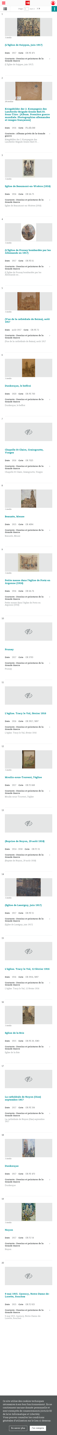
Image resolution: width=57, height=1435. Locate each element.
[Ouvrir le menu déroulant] (3, 3)
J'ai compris (38, 1428)
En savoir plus (18, 1428)
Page (20, 9)
